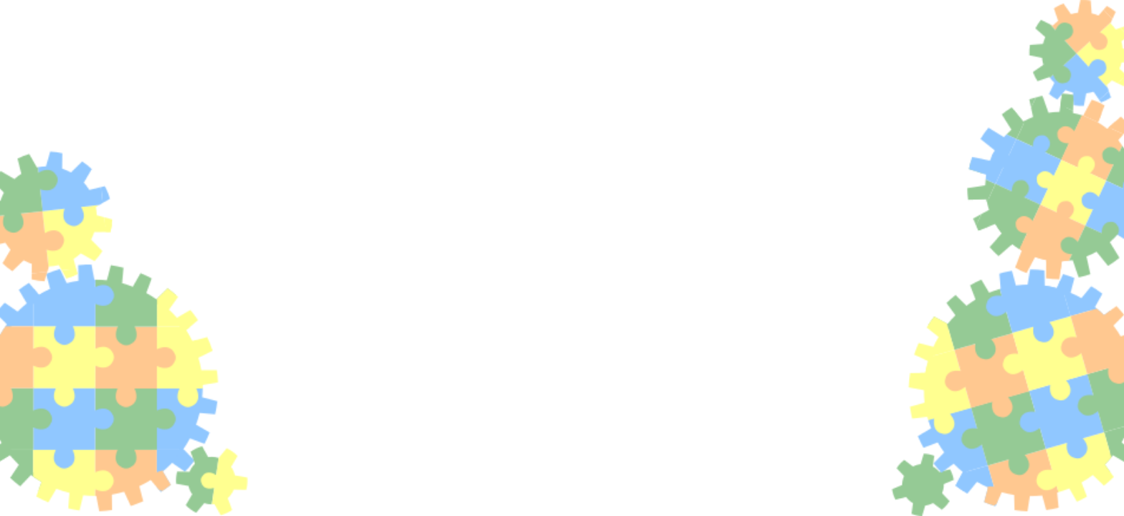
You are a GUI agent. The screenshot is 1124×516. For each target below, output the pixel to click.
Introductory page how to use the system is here (645, 226)
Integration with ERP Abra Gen (138, 157)
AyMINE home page (900, 310)
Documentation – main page (117, 20)
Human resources (100, 374)
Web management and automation (156, 324)
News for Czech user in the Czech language (648, 404)
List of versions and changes (612, 390)
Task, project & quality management (162, 216)
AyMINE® (839, 170)
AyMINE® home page (88, 63)
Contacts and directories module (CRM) (172, 270)
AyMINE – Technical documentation (121, 41)
